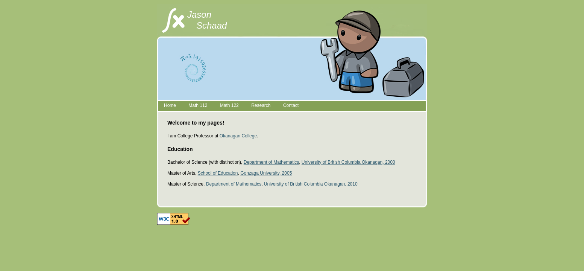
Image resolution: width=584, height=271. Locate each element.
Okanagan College (238, 136)
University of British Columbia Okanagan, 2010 (311, 184)
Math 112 (197, 105)
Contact (291, 105)
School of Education (218, 173)
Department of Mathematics (271, 162)
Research (260, 105)
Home (170, 105)
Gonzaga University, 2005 (266, 173)
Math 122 (229, 105)
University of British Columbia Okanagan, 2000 (348, 162)
